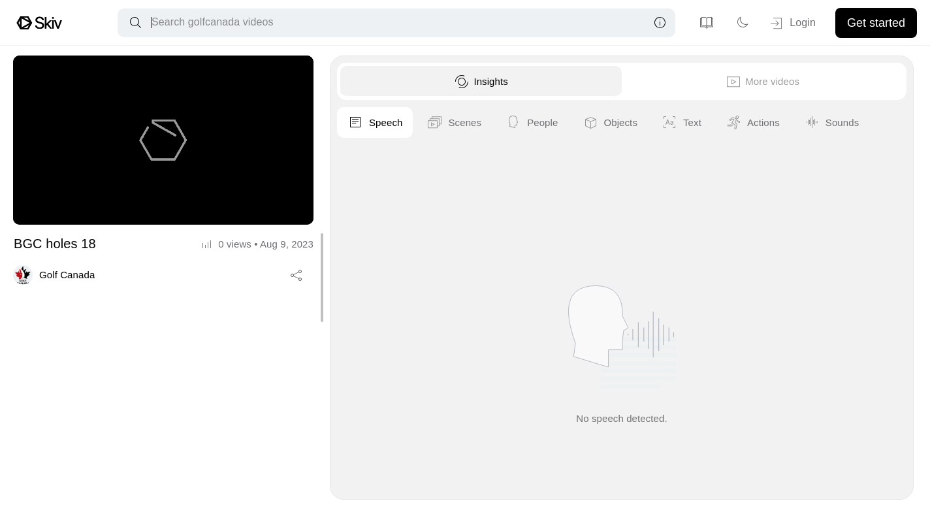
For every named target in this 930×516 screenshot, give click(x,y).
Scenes (711, 122)
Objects (867, 122)
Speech (632, 122)
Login (792, 23)
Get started (876, 22)
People (789, 122)
